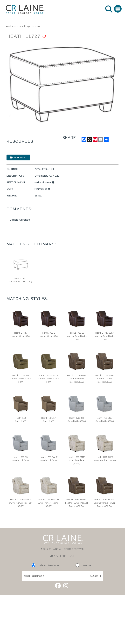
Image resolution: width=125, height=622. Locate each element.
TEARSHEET (18, 157)
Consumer (84, 565)
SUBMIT (96, 575)
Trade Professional (46, 565)
